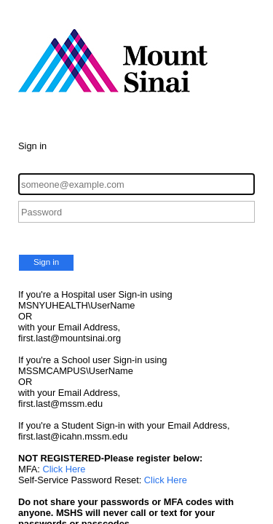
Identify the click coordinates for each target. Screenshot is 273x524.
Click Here (63, 469)
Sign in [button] (46, 262)
